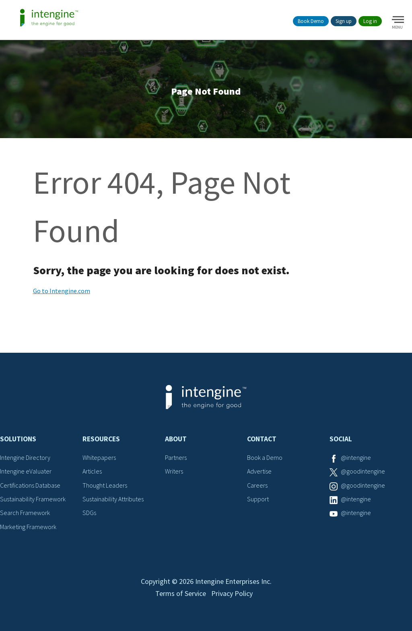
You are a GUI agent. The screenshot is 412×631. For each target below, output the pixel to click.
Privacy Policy (232, 593)
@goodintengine (363, 471)
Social (341, 438)
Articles (92, 471)
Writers (174, 471)
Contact (261, 438)
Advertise (259, 471)
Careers (257, 485)
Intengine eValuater (26, 471)
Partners (176, 457)
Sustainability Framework (33, 499)
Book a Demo (264, 457)
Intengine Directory (25, 457)
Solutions (18, 438)
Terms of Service (180, 593)
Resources (101, 438)
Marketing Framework (28, 527)
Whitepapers (99, 457)
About (176, 438)
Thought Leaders (104, 485)
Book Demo (311, 21)
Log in (370, 21)
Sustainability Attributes (113, 499)
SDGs (89, 513)
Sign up (344, 21)
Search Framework (25, 513)
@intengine (356, 457)
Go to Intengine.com (61, 291)
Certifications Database (30, 485)
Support (258, 499)
